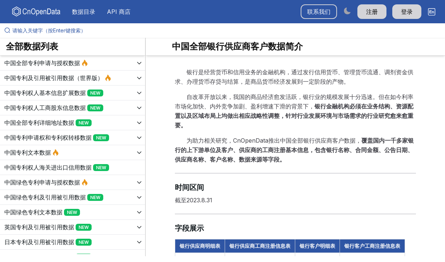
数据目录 (83, 11)
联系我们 (318, 11)
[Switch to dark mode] (347, 11)
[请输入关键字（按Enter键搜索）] (225, 30)
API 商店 (119, 11)
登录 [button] (407, 11)
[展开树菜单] (72, 63)
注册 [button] (372, 11)
